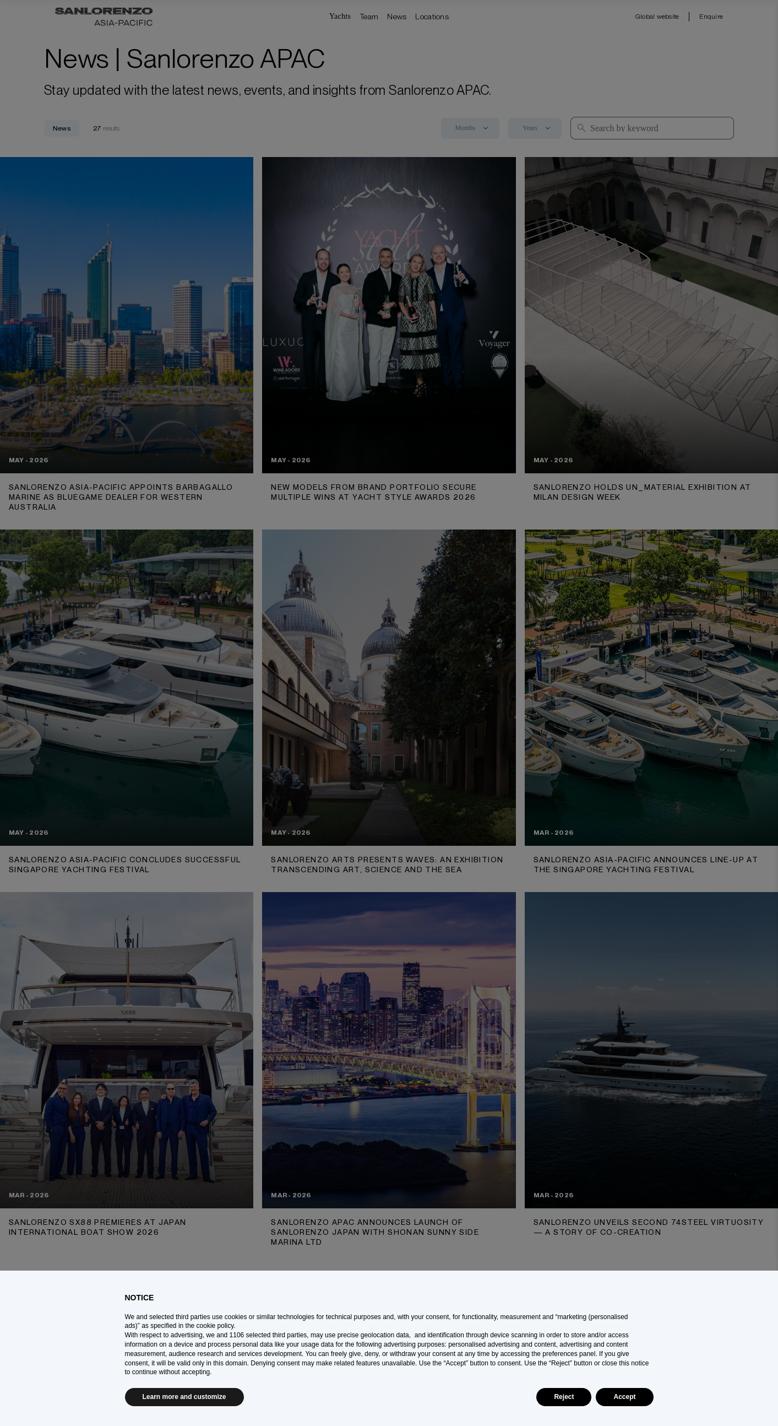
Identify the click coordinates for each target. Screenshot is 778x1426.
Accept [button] (624, 1397)
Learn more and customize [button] (184, 1397)
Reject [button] (564, 1397)
